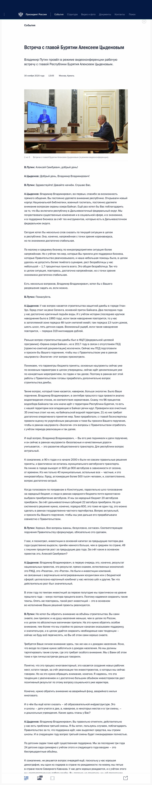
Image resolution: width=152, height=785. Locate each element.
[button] (5, 5)
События (29, 25)
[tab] (26, 778)
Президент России (36, 4)
